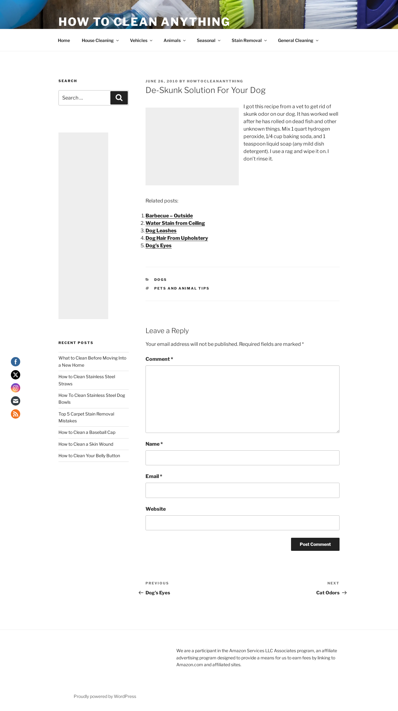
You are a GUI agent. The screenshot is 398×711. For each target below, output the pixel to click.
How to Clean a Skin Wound (85, 444)
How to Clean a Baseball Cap (86, 432)
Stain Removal (250, 40)
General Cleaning (298, 40)
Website (156, 509)
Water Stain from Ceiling (175, 223)
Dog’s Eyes (159, 246)
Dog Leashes (161, 231)
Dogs (160, 279)
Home (64, 40)
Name (154, 444)
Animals (175, 40)
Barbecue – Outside (169, 216)
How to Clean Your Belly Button (89, 455)
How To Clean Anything (144, 22)
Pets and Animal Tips (182, 288)
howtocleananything (215, 81)
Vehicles (141, 40)
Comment (159, 359)
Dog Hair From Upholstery (177, 238)
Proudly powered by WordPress (105, 696)
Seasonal (209, 40)
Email (154, 476)
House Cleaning (101, 40)
